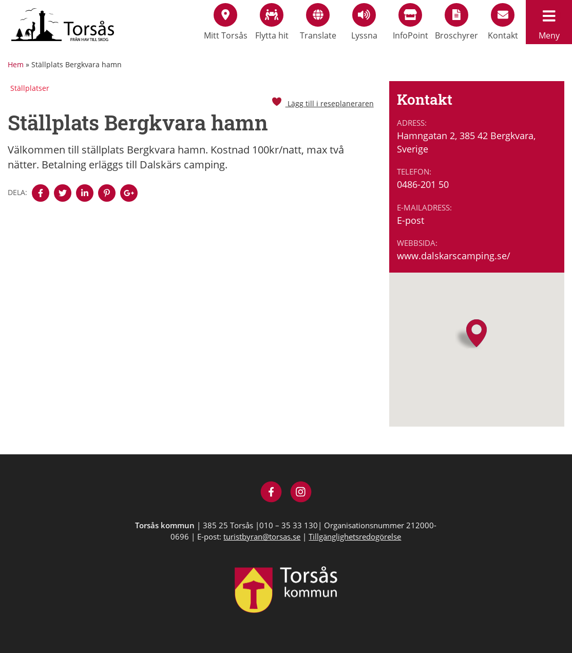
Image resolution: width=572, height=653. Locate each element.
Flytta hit (272, 22)
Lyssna (364, 22)
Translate (318, 22)
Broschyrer (456, 22)
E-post (410, 220)
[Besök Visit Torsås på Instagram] (301, 493)
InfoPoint (410, 22)
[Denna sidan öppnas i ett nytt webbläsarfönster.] (40, 193)
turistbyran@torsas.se (261, 536)
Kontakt (503, 22)
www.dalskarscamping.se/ (453, 255)
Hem (16, 64)
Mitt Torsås (225, 22)
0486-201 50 (423, 184)
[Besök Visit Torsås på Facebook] (271, 493)
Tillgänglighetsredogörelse (355, 536)
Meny (549, 22)
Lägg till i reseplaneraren (322, 103)
